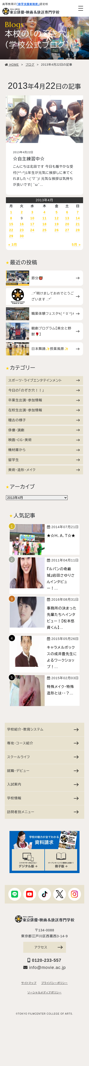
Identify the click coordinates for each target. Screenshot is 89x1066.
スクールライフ (43, 757)
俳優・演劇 (44, 430)
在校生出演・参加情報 (44, 410)
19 (57, 224)
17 (32, 224)
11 (44, 218)
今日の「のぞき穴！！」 (44, 390)
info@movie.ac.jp (44, 967)
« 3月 (12, 244)
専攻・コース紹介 (43, 743)
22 (11, 230)
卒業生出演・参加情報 (44, 400)
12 (57, 218)
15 (11, 224)
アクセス (48, 947)
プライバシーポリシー (54, 983)
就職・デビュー (43, 771)
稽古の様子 (44, 420)
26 (57, 230)
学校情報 (43, 798)
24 (32, 230)
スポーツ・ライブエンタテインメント (44, 380)
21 (78, 224)
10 (32, 218)
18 (44, 224)
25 (44, 230)
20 (67, 224)
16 (22, 224)
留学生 (44, 460)
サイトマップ (29, 983)
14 (78, 218)
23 (22, 230)
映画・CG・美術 (44, 440)
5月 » (76, 244)
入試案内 (43, 784)
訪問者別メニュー (43, 812)
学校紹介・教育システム (43, 729)
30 (22, 236)
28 (78, 230)
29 (11, 236)
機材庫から (44, 450)
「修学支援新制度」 (28, 4)
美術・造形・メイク (44, 470)
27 (67, 230)
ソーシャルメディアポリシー (45, 992)
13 (67, 218)
